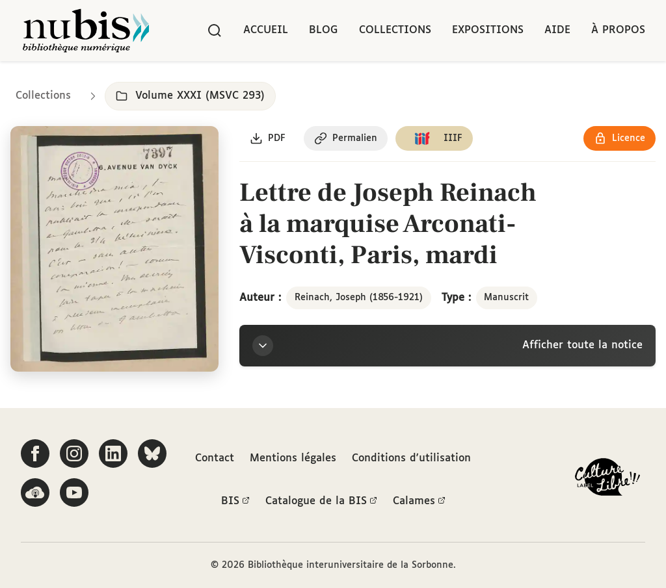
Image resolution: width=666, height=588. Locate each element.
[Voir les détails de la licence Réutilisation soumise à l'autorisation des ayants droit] (619, 138)
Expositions (488, 30)
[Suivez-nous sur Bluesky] (152, 453)
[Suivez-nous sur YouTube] (74, 492)
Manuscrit (506, 297)
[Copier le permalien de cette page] (346, 138)
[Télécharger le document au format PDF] (267, 138)
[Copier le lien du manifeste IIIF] (434, 138)
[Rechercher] (214, 30)
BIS (235, 501)
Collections (395, 30)
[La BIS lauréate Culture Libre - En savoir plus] (607, 479)
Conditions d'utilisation (411, 458)
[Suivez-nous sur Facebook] (35, 453)
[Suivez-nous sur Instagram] (74, 453)
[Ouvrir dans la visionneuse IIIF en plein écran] (114, 249)
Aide (557, 30)
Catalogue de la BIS (321, 501)
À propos (618, 30)
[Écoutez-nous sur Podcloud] (35, 492)
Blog (323, 30)
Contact (214, 458)
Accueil (265, 30)
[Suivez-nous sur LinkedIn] (113, 453)
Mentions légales (293, 458)
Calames (419, 501)
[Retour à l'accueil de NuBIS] (86, 30)
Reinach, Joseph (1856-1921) (359, 297)
